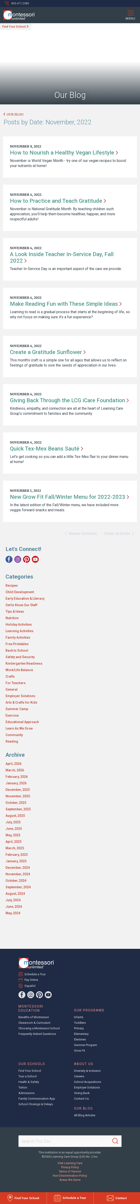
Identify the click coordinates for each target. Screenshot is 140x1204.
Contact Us (81, 1098)
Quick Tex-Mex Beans (46, 448)
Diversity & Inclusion (87, 1070)
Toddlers (80, 1022)
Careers (79, 1076)
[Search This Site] (70, 1141)
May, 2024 (13, 913)
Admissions (26, 1093)
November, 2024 (18, 874)
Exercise (12, 715)
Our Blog (13, 114)
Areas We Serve (70, 1179)
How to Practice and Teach (58, 201)
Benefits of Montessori (33, 1017)
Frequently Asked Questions (37, 1034)
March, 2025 (15, 848)
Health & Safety (28, 1082)
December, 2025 (18, 790)
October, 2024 (16, 880)
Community (14, 735)
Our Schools (31, 1064)
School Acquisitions (87, 1082)
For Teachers (16, 683)
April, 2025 (13, 841)
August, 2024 (15, 893)
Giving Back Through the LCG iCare (69, 400)
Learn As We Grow (19, 728)
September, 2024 (18, 887)
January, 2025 (16, 861)
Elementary (81, 1034)
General (12, 689)
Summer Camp (17, 709)
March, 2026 (15, 770)
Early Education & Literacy (25, 598)
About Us (83, 1064)
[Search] (115, 1141)
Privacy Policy (70, 1167)
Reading (12, 741)
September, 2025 (18, 809)
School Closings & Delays (35, 1104)
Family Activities (18, 637)
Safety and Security (20, 657)
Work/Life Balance (19, 670)
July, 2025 (13, 822)
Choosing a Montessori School (39, 1028)
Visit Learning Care (70, 1163)
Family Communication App (36, 1098)
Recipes (12, 585)
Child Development (20, 592)
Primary (79, 1028)
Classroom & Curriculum (34, 1022)
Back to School (17, 650)
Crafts (10, 676)
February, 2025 (17, 854)
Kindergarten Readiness (24, 663)
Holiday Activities (19, 624)
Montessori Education (30, 1008)
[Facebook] (9, 559)
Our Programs (89, 1010)
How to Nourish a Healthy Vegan (64, 152)
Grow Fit (79, 1050)
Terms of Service (70, 1171)
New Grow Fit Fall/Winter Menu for (69, 497)
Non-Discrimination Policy (70, 1175)
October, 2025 (16, 803)
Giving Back (82, 1093)
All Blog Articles (84, 1115)
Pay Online (31, 980)
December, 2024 (18, 867)
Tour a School (27, 1076)
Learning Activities (19, 631)
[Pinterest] (26, 559)
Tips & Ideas (15, 611)
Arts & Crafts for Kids (21, 702)
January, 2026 (16, 783)
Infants (78, 1017)
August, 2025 (15, 816)
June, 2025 (14, 829)
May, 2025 (13, 835)
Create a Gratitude (48, 352)
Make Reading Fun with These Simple (66, 304)
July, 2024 (13, 900)
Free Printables (17, 644)
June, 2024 (14, 906)
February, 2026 (17, 777)
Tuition (22, 1087)
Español (30, 986)
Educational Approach (22, 722)
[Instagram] (17, 559)
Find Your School (14, 26)
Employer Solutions (20, 696)
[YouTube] (35, 559)
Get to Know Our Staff (21, 605)
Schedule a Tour (35, 974)
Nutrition (12, 618)
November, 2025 (18, 796)
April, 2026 (13, 764)
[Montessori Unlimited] (17, 15)
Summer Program (85, 1045)
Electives (80, 1039)
